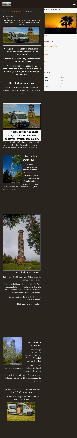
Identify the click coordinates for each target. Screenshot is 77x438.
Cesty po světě (48, 58)
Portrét (46, 54)
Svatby (46, 50)
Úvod (4, 11)
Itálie (45, 35)
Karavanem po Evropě (15, 11)
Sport (45, 66)
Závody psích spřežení (50, 46)
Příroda (46, 62)
